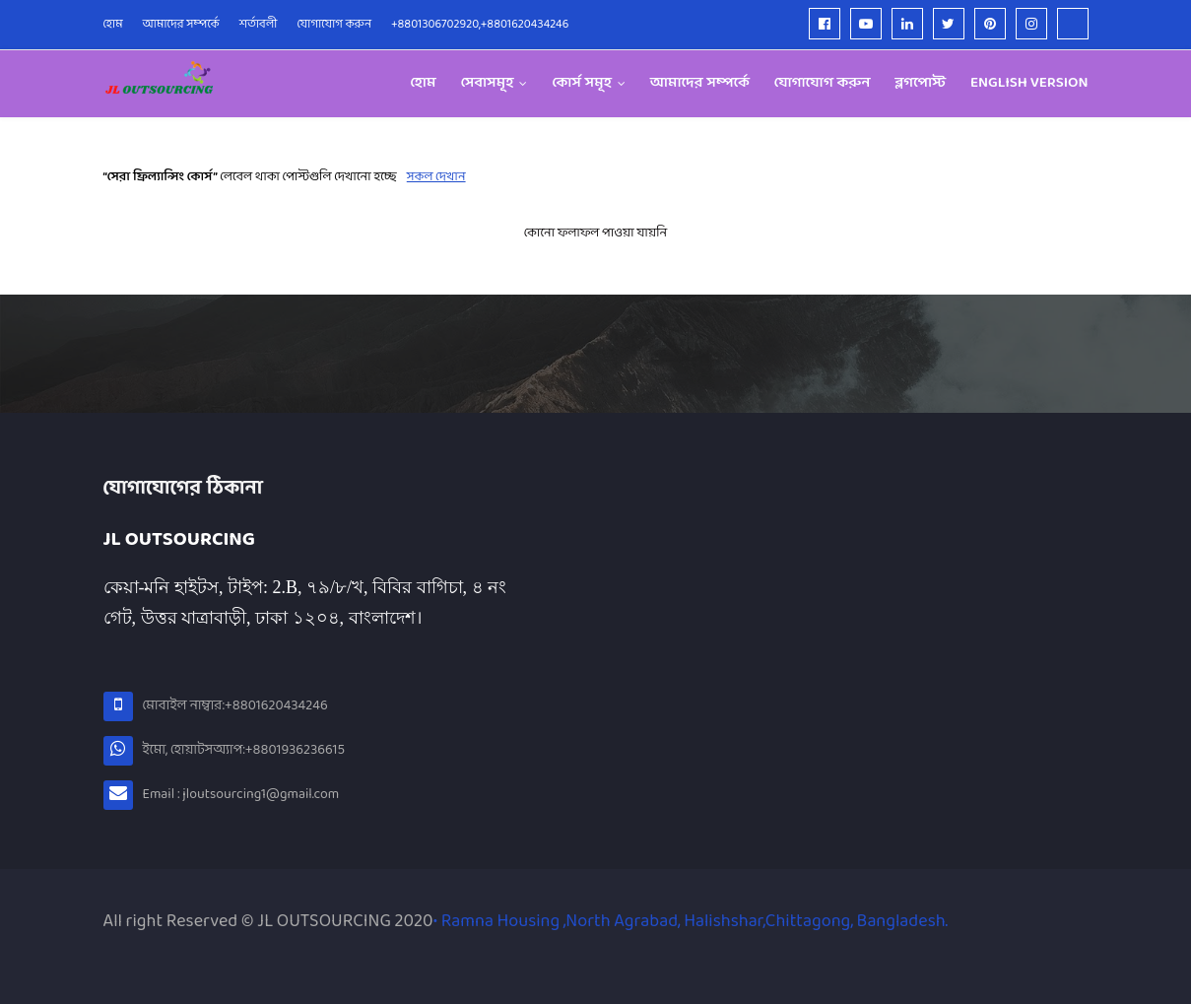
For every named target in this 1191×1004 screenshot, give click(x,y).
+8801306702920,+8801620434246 (479, 24)
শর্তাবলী (258, 24)
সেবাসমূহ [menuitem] (487, 83)
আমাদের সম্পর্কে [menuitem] (700, 83)
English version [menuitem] (1029, 83)
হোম (113, 24)
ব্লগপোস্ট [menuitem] (920, 83)
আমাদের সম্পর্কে (181, 24)
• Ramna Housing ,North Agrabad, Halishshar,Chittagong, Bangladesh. (690, 921)
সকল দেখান (436, 177)
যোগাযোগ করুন (334, 24)
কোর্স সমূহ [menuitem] (582, 83)
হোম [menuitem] (422, 83)
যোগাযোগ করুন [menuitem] (822, 83)
